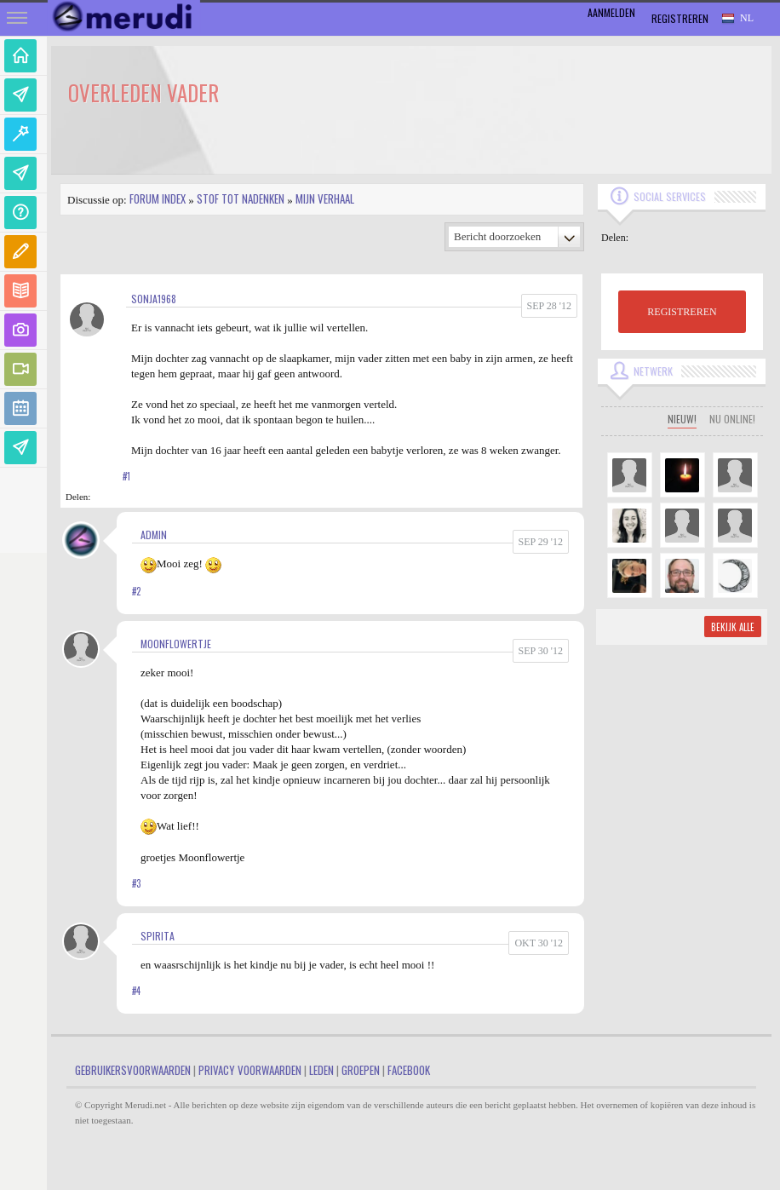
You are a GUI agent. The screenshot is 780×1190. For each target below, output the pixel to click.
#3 (136, 883)
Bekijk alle (732, 627)
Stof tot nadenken (240, 198)
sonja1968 (153, 298)
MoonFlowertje (176, 643)
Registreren (679, 18)
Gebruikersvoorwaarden (133, 1069)
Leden (321, 1069)
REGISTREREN (681, 312)
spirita (158, 935)
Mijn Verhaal (324, 198)
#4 (136, 990)
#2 (136, 591)
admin (154, 534)
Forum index (157, 198)
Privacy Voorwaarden (249, 1069)
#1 (126, 476)
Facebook (408, 1069)
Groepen (360, 1069)
